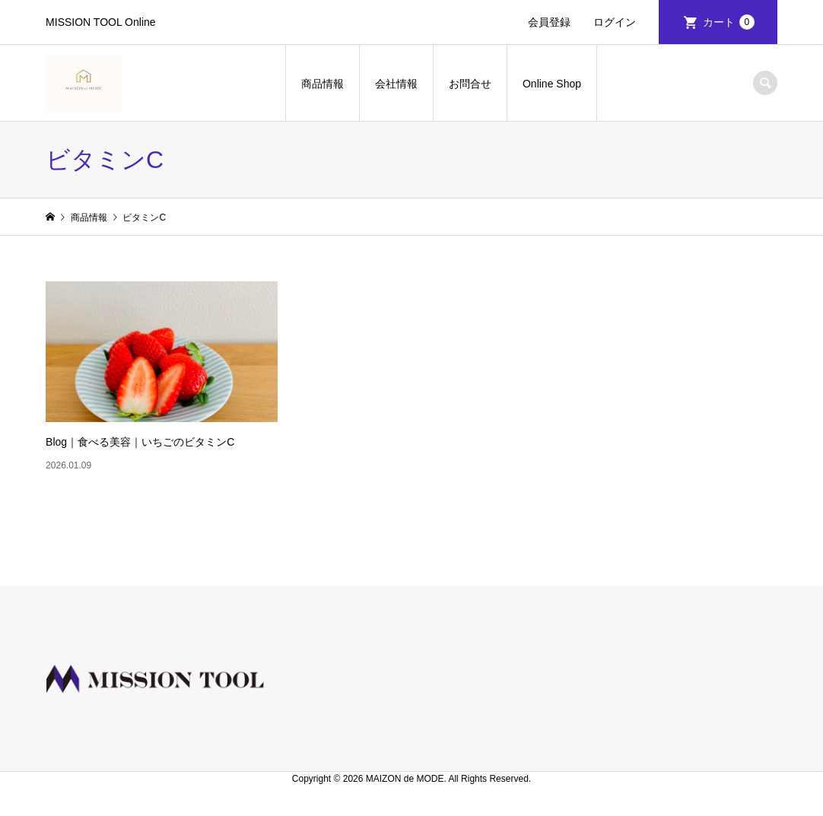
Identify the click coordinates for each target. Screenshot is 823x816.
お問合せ (470, 84)
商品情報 (322, 84)
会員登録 (549, 22)
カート (729, 22)
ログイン (614, 22)
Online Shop (552, 84)
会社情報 (396, 84)
